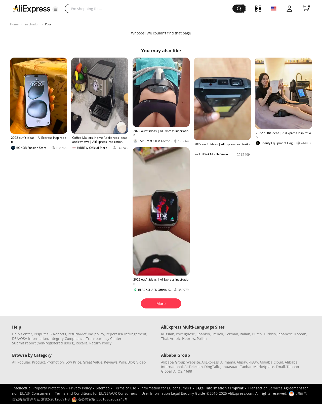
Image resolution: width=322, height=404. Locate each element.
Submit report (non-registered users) (43, 343)
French (217, 334)
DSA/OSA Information (30, 338)
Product (38, 362)
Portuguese (185, 334)
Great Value (92, 362)
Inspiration (31, 24)
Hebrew (188, 338)
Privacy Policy (80, 388)
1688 (188, 371)
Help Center (22, 334)
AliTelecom (193, 366)
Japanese (285, 334)
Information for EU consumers (165, 388)
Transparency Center (104, 338)
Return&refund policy (86, 334)
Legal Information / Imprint (219, 388)
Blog (131, 362)
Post (48, 24)
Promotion (55, 362)
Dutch (257, 334)
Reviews (110, 362)
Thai (164, 338)
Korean (300, 334)
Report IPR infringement (126, 334)
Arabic (175, 338)
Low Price (73, 362)
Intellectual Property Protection (39, 388)
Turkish (269, 334)
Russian (167, 334)
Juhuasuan (229, 366)
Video (141, 362)
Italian (245, 334)
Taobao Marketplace (257, 366)
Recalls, (82, 343)
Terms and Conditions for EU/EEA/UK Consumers (96, 393)
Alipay (242, 362)
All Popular (21, 362)
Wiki (122, 362)
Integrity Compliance (67, 338)
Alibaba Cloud (271, 362)
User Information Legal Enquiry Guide (173, 393)
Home (14, 24)
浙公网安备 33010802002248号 (100, 399)
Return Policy (100, 343)
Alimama (227, 362)
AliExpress (210, 362)
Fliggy (253, 362)
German (231, 334)
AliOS (177, 371)
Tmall (280, 366)
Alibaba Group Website (180, 362)
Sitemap (103, 388)
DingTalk (211, 366)
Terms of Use (125, 388)
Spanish (203, 334)
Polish (202, 338)
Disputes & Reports (50, 334)
